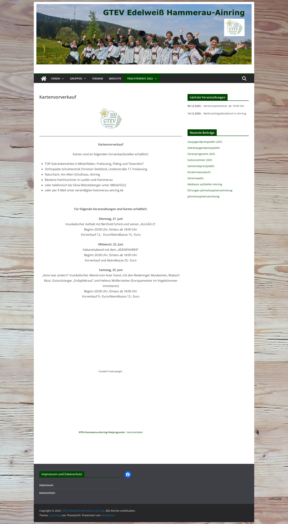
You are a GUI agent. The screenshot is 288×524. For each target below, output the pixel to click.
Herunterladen (135, 432)
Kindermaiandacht (199, 172)
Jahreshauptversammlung (203, 196)
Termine (97, 78)
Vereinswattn (196, 178)
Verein (55, 78)
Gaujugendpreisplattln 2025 (205, 142)
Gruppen (76, 78)
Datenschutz (47, 493)
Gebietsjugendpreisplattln (204, 148)
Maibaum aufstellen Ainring (205, 184)
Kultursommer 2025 (200, 160)
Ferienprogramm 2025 (201, 154)
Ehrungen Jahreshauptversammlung (210, 190)
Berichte (115, 78)
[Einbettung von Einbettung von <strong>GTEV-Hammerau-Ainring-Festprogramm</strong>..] (110, 371)
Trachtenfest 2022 (140, 78)
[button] (62, 78)
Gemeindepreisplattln (201, 166)
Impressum (46, 485)
